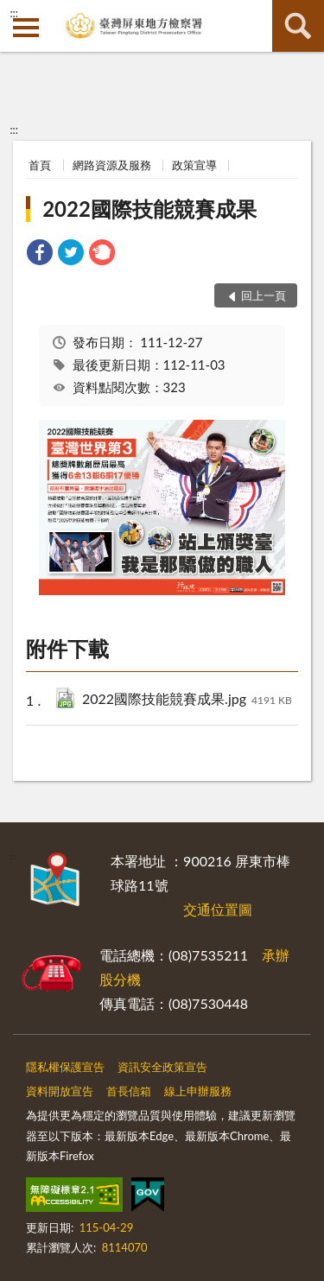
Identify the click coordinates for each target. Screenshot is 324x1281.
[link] (40, 254)
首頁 (40, 165)
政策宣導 (194, 165)
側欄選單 (26, 27)
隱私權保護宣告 (65, 1067)
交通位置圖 (217, 909)
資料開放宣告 (59, 1091)
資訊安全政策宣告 (162, 1067)
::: (14, 13)
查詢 (298, 26)
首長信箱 (128, 1091)
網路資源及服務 (112, 165)
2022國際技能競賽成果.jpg (187, 700)
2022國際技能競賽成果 (149, 208)
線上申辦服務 (198, 1091)
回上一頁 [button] (263, 295)
